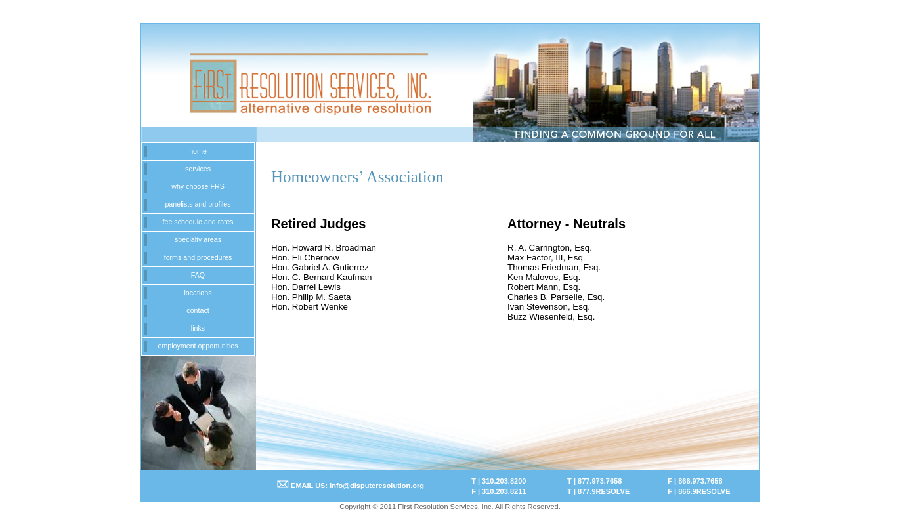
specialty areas (198, 239)
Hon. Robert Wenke (309, 307)
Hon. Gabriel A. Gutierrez (320, 267)
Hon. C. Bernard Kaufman (321, 277)
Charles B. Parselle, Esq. (556, 297)
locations (197, 293)
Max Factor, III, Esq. (546, 257)
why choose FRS (198, 186)
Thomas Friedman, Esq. (554, 267)
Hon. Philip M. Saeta (311, 297)
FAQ (198, 275)
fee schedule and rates (198, 222)
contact (197, 310)
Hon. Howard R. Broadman (323, 248)
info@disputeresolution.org (377, 485)
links (198, 328)
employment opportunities (198, 346)
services (198, 169)
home (198, 151)
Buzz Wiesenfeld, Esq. (551, 316)
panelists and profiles (197, 204)
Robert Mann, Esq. (543, 287)
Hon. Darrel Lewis (306, 287)
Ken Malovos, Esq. (543, 277)
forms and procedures (198, 257)
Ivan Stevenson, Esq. (548, 307)
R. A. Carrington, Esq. (549, 248)
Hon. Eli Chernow (305, 257)
